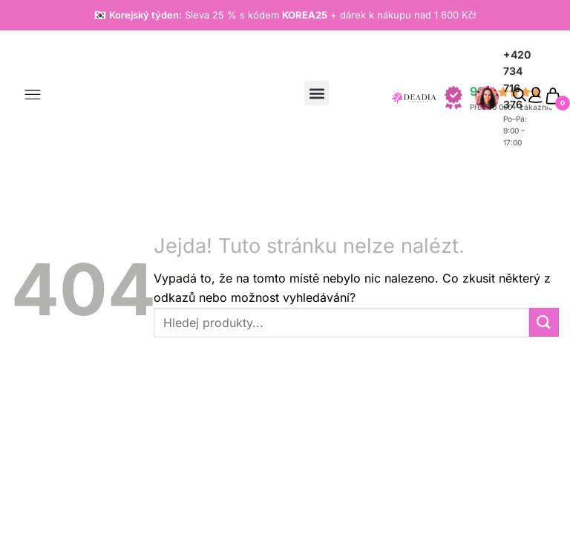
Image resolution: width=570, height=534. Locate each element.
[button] (316, 93)
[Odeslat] (544, 322)
